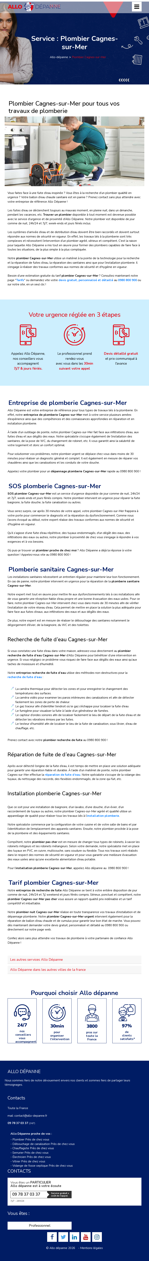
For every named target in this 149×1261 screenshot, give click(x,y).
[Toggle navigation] (136, 6)
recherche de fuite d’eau (25, 677)
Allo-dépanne (59, 57)
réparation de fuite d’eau (62, 775)
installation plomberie (103, 816)
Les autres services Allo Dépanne (36, 959)
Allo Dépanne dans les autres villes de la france (48, 969)
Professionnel (39, 1225)
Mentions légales (91, 1248)
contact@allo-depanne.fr (30, 1116)
